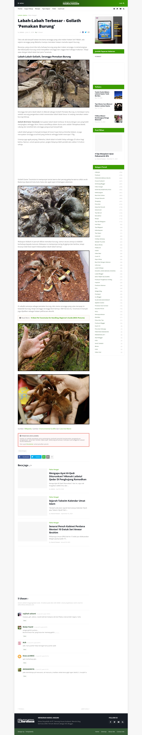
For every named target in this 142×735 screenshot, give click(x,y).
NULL (108, 312)
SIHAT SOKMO (108, 344)
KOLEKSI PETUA (108, 309)
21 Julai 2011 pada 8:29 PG (33, 642)
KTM (108, 341)
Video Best (108, 254)
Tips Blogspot (108, 227)
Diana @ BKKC (29, 656)
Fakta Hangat (32, 15)
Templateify (29, 732)
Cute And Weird (65, 429)
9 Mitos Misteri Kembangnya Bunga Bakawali (102, 118)
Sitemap (103, 732)
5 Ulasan (40, 32)
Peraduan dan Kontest (108, 306)
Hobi (54, 9)
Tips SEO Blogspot (108, 222)
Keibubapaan (108, 230)
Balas (25, 620)
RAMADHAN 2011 (108, 335)
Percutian (108, 204)
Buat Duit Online (108, 195)
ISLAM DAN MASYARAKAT (108, 300)
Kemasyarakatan (108, 315)
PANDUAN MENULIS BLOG (108, 178)
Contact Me (120, 732)
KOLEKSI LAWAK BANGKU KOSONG (108, 271)
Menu (22, 3)
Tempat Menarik (108, 198)
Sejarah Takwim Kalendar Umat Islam (67, 502)
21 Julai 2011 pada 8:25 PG (40, 627)
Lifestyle (108, 172)
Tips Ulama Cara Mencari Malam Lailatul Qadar (103, 105)
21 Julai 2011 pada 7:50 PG (43, 614)
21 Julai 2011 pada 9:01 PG (42, 656)
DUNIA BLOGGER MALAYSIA (108, 190)
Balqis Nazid (28, 627)
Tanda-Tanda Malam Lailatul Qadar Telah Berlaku (102, 94)
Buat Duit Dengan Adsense (108, 262)
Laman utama (22, 15)
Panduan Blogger (108, 323)
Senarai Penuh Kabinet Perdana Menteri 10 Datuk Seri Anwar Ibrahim (67, 529)
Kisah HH (108, 326)
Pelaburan (108, 248)
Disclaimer (29, 444)
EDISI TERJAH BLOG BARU (108, 277)
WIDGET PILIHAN (108, 242)
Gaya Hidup (28, 9)
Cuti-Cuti (61, 9)
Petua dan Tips (108, 320)
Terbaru (21, 709)
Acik (24, 642)
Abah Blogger (108, 338)
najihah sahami (29, 613)
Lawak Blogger (108, 274)
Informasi (108, 265)
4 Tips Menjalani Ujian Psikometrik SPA (104, 155)
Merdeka (108, 317)
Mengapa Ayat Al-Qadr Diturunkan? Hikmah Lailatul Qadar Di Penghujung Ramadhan (67, 476)
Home (20, 9)
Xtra (108, 288)
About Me (111, 732)
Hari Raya (108, 224)
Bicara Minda (108, 245)
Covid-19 (108, 256)
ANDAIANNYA (28, 669)
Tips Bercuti (108, 213)
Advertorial (108, 210)
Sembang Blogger (108, 184)
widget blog (108, 291)
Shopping (108, 201)
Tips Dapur (46, 9)
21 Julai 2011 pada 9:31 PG (41, 669)
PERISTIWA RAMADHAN (108, 332)
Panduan (108, 175)
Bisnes (108, 346)
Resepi (37, 9)
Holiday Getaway (108, 239)
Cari (120, 3)
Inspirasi (108, 283)
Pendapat (108, 294)
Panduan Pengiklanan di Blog (108, 280)
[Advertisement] (53, 162)
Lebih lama (84, 709)
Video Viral (108, 352)
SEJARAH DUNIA (108, 303)
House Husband (108, 181)
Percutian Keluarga (108, 329)
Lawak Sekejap (108, 268)
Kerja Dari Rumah (108, 207)
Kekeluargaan (108, 193)
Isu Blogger (108, 297)
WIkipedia (28, 429)
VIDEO (108, 251)
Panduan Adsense (108, 285)
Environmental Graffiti (47, 429)
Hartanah (108, 236)
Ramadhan (108, 216)
